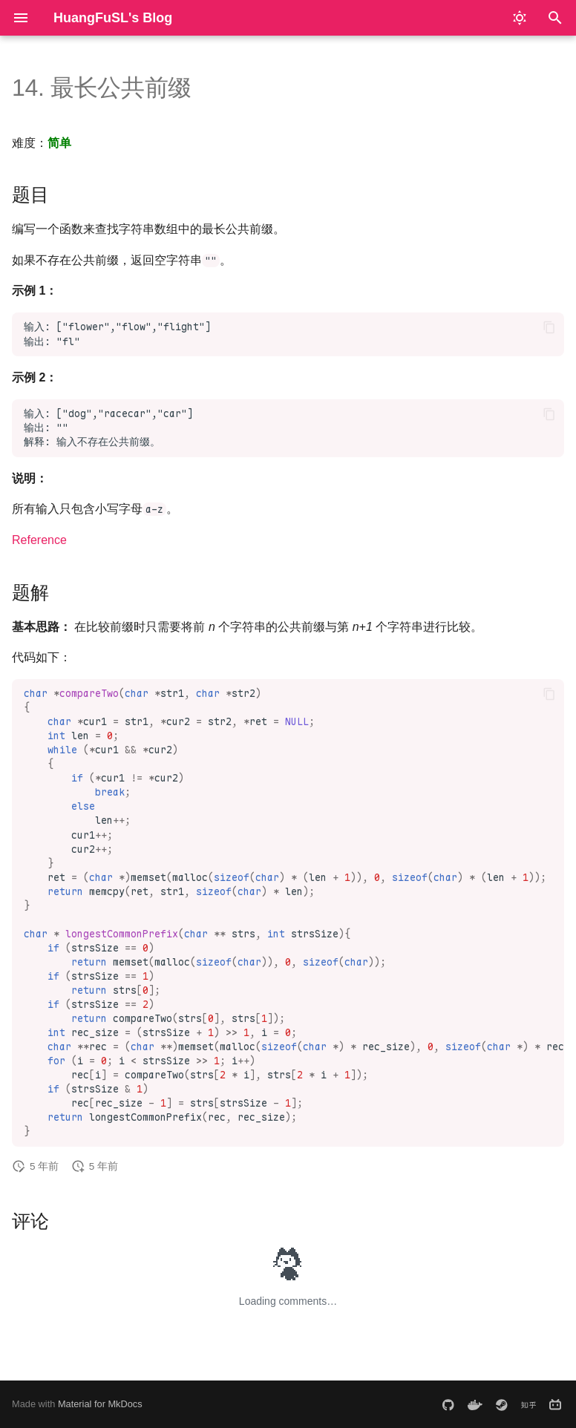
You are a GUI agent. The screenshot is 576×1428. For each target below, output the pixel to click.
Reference (39, 540)
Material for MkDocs (100, 1403)
